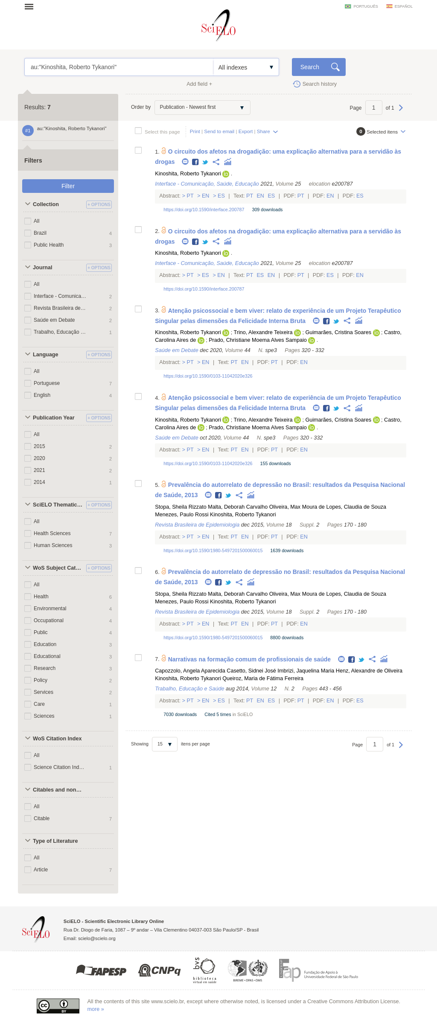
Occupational (49, 620)
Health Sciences (52, 533)
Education (45, 644)
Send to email (219, 131)
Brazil (40, 233)
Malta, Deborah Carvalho (238, 507)
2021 (39, 470)
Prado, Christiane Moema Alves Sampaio (258, 340)
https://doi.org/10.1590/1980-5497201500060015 (212, 550)
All (36, 221)
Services (43, 692)
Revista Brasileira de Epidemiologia (60, 308)
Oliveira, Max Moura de (297, 507)
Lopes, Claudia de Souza (356, 507)
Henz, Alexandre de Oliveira (369, 671)
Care (39, 704)
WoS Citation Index (57, 739)
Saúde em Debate (54, 320)
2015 (39, 446)
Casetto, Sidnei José (251, 671)
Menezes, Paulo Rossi (181, 515)
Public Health (49, 245)
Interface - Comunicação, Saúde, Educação (60, 296)
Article (41, 870)
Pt (190, 196)
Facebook (195, 162)
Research (44, 668)
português (365, 6)
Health (41, 597)
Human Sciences (53, 545)
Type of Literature (55, 841)
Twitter (205, 162)
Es (221, 196)
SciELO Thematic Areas (58, 505)
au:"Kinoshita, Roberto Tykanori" (119, 67)
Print (195, 131)
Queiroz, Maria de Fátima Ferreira (262, 678)
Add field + (199, 84)
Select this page (162, 131)
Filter (68, 186)
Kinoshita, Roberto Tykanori (188, 174)
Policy (40, 680)
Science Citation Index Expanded (60, 767)
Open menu (31, 6)
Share (263, 131)
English (42, 395)
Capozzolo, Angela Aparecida (190, 671)
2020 (39, 458)
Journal (42, 268)
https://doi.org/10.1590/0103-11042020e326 (207, 376)
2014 (39, 482)
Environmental (50, 608)
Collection (46, 204)
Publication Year (54, 418)
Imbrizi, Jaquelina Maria (305, 671)
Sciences (44, 716)
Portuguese (47, 383)
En (205, 196)
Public (41, 632)
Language (45, 355)
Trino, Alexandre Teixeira (263, 332)
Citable (42, 818)
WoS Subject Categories (58, 568)
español (404, 6)
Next (401, 112)
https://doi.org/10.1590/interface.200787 (203, 209)
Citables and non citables (58, 790)
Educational (47, 656)
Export (246, 131)
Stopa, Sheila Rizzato (180, 507)
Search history (320, 84)
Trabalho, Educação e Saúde (60, 332)
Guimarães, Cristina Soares (338, 332)
